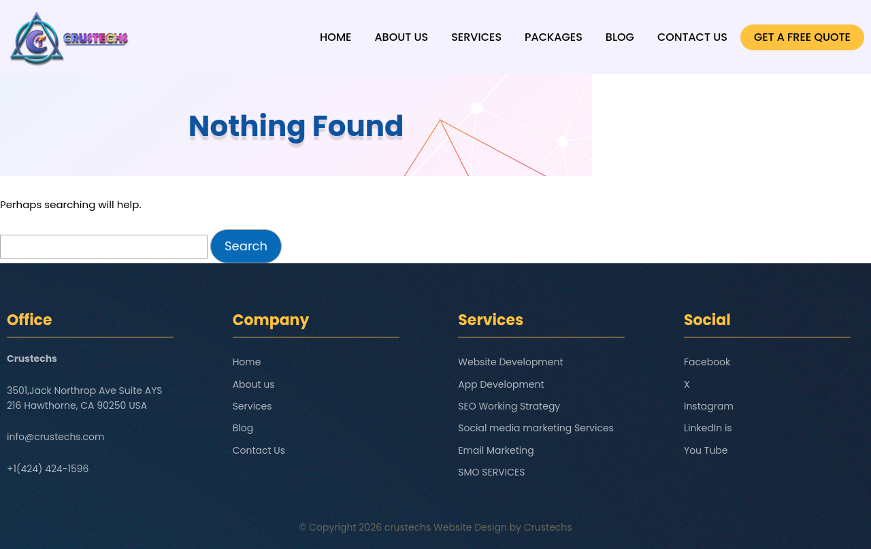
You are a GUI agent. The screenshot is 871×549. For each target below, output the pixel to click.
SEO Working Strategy (509, 406)
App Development (501, 384)
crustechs (407, 527)
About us (401, 37)
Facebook (707, 362)
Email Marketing (495, 450)
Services (476, 37)
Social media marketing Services (536, 428)
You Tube (706, 450)
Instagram (709, 406)
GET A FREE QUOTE (802, 37)
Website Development (510, 362)
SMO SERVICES (491, 472)
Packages (553, 37)
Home (335, 37)
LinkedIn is (708, 428)
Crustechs (548, 527)
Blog (620, 37)
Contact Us (692, 37)
